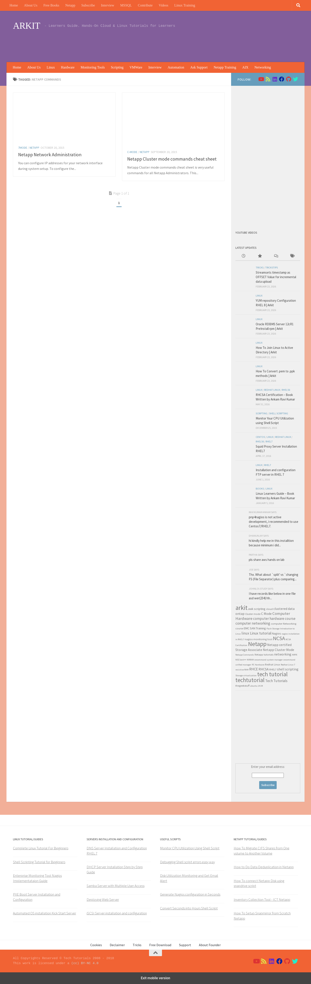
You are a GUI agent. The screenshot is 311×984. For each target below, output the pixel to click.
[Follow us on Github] (288, 79)
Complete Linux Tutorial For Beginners (40, 848)
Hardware (68, 67)
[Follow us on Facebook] (281, 79)
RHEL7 (269, 441)
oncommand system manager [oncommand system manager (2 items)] (268, 659)
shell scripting (278, 413)
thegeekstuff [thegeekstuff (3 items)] (242, 685)
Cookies (96, 945)
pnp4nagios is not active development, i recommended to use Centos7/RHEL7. (273, 521)
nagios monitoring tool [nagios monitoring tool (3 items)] (258, 639)
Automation (176, 67)
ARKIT (26, 26)
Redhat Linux (272, 389)
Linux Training (184, 5)
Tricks (259, 267)
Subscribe (88, 5)
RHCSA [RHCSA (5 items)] (264, 669)
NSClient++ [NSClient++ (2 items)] (240, 659)
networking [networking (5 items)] (282, 654)
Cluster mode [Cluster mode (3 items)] (252, 614)
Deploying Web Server (103, 899)
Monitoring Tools (93, 67)
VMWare (136, 67)
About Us (30, 5)
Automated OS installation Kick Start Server (44, 913)
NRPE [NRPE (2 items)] (294, 654)
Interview (107, 5)
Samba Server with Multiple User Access (115, 885)
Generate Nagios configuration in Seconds (190, 894)
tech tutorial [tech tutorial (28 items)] (272, 674)
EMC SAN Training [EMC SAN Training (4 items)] (255, 628)
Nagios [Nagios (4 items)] (276, 633)
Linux (51, 67)
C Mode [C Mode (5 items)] (266, 613)
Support (185, 945)
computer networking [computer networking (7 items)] (252, 623)
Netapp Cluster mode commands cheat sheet (172, 159)
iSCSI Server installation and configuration (117, 913)
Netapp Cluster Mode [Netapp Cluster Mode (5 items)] (278, 649)
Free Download (160, 945)
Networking (262, 67)
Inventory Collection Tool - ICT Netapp (262, 899)
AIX (245, 67)
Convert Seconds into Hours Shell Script (189, 908)
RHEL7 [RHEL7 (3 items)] (272, 669)
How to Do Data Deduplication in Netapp (264, 866)
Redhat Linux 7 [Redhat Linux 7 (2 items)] (288, 664)
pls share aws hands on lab (266, 560)
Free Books (51, 5)
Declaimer (117, 945)
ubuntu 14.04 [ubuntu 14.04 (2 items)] (256, 685)
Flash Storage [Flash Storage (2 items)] (273, 628)
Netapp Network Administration (50, 155)
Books (260, 488)
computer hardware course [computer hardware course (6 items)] (274, 618)
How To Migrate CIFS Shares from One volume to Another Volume (261, 851)
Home (14, 5)
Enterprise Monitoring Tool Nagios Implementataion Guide (37, 878)
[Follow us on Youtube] (260, 79)
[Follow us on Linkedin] (274, 79)
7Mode (22, 148)
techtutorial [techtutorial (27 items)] (250, 680)
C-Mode (132, 152)
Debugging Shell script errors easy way (187, 862)
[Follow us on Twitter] (295, 79)
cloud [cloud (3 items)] (269, 609)
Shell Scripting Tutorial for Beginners (39, 862)
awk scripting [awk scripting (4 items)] (256, 609)
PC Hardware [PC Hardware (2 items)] (258, 664)
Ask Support (199, 67)
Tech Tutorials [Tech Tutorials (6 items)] (276, 680)
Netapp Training (225, 67)
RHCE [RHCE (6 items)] (253, 669)
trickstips (271, 267)
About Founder (210, 945)
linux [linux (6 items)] (245, 633)
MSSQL (126, 5)
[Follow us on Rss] (267, 79)
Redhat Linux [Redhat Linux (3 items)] (272, 664)
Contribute (145, 5)
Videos (163, 5)
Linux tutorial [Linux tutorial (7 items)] (260, 633)
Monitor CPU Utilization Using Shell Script (189, 848)
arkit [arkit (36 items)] (241, 608)
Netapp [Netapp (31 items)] (257, 644)
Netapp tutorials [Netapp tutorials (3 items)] (264, 654)
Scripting (117, 67)
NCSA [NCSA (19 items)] (279, 638)
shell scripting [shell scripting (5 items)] (287, 669)
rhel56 (286, 389)
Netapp (70, 5)
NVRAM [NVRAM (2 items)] (250, 659)
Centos (260, 437)
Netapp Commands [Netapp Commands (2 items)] (244, 654)
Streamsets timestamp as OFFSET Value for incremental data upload (276, 277)
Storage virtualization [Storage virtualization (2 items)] (246, 675)
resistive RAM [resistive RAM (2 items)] (242, 669)
